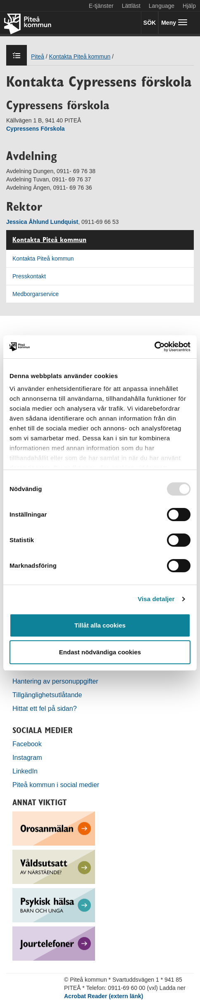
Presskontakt (29, 276)
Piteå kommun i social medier (55, 784)
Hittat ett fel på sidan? (44, 708)
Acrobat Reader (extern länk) (103, 996)
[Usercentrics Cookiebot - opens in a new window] (154, 346)
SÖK (149, 22)
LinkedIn (25, 771)
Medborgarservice (35, 294)
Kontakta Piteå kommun (49, 240)
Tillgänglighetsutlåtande (47, 694)
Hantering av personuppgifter (55, 681)
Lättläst (131, 5)
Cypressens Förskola (35, 128)
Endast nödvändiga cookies (100, 652)
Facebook (27, 743)
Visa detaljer (156, 598)
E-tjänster (101, 5)
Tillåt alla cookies (100, 625)
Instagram (27, 757)
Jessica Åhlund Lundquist (42, 222)
